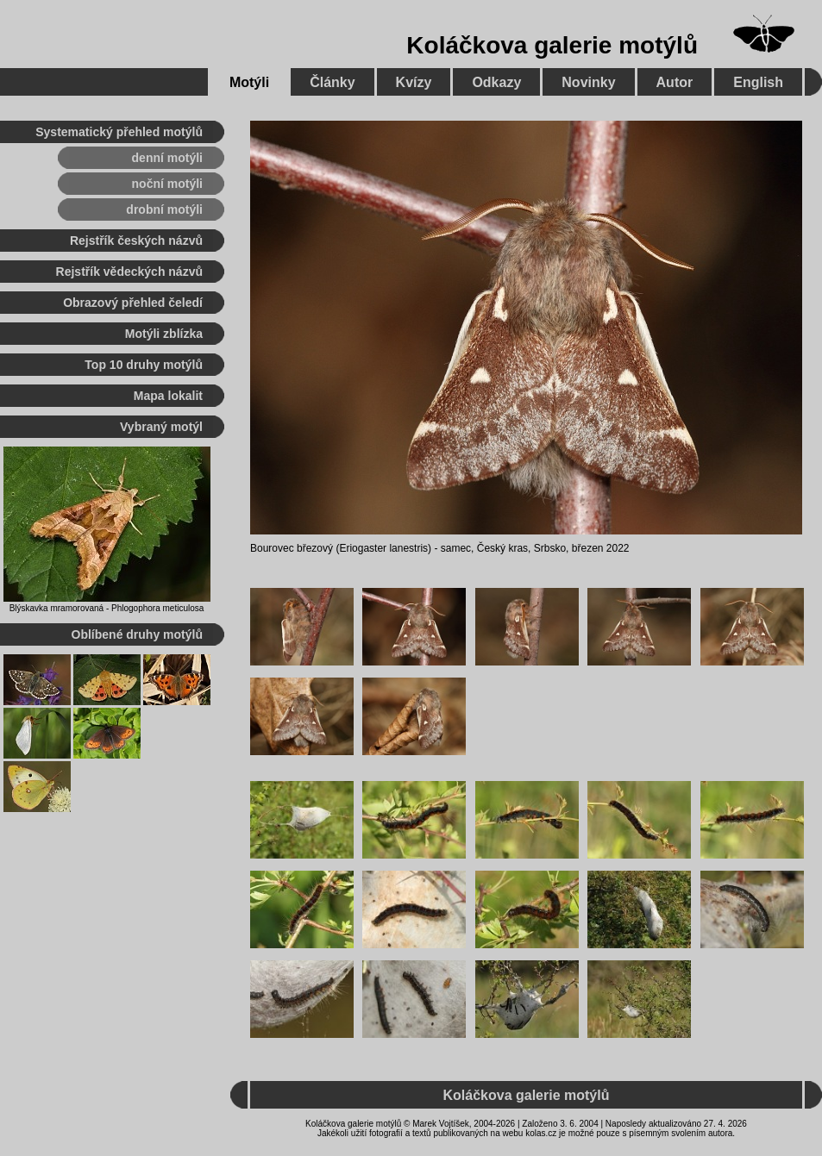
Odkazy (496, 82)
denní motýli (167, 158)
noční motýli (167, 184)
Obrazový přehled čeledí (133, 302)
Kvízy (414, 82)
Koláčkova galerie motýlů (552, 45)
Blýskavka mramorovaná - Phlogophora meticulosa (106, 608)
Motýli (249, 82)
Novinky (588, 82)
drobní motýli (164, 209)
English (758, 82)
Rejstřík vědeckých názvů (129, 271)
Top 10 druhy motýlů (144, 365)
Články (332, 82)
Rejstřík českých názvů (136, 240)
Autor (674, 82)
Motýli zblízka (164, 334)
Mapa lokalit (168, 396)
